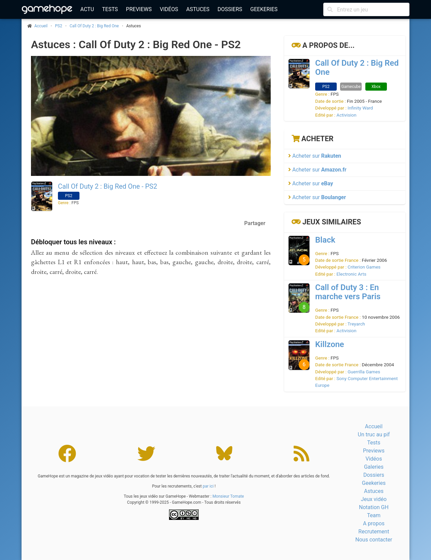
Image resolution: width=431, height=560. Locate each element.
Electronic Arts (351, 274)
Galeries (374, 467)
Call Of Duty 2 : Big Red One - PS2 (107, 186)
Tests (110, 9)
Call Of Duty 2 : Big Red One (94, 26)
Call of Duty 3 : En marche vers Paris (347, 292)
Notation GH (374, 507)
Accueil (374, 426)
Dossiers (230, 9)
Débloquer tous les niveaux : (73, 242)
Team (373, 515)
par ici (208, 486)
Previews (139, 9)
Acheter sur (314, 156)
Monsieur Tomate (228, 496)
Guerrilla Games (363, 371)
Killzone (329, 344)
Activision (346, 115)
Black (325, 240)
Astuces (197, 9)
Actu (87, 9)
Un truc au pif (374, 434)
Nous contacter (373, 539)
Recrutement (373, 531)
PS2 (58, 26)
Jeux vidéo (374, 499)
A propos (374, 523)
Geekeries (263, 9)
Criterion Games (363, 267)
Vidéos (169, 9)
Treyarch (356, 323)
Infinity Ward (360, 108)
